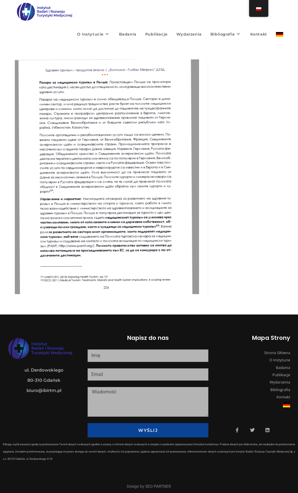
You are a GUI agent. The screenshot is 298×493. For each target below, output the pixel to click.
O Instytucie (279, 360)
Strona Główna (277, 352)
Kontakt (283, 397)
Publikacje (281, 374)
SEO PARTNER (158, 486)
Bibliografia (280, 389)
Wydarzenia (279, 382)
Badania (283, 367)
